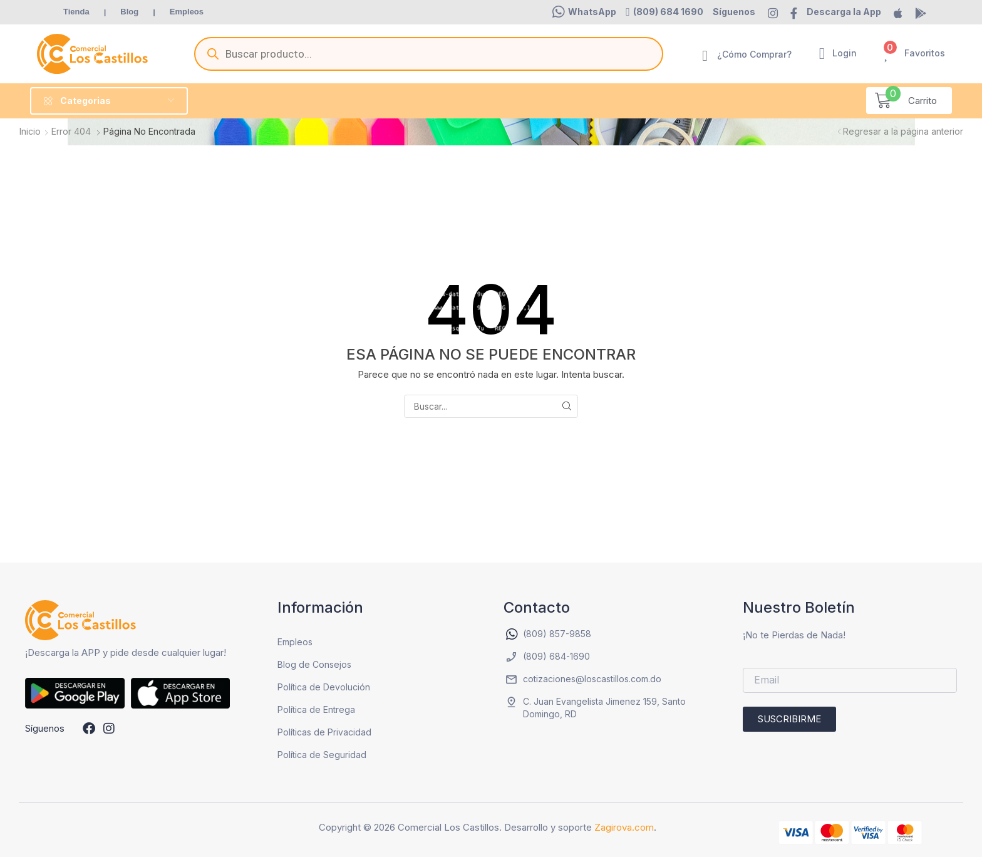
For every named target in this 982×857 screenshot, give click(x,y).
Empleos (295, 641)
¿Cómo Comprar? (754, 54)
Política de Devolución (323, 687)
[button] (584, 12)
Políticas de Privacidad (324, 732)
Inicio (30, 131)
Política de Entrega (316, 709)
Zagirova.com (624, 827)
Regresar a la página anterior (903, 131)
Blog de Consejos (314, 664)
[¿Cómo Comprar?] (705, 55)
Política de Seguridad (321, 754)
